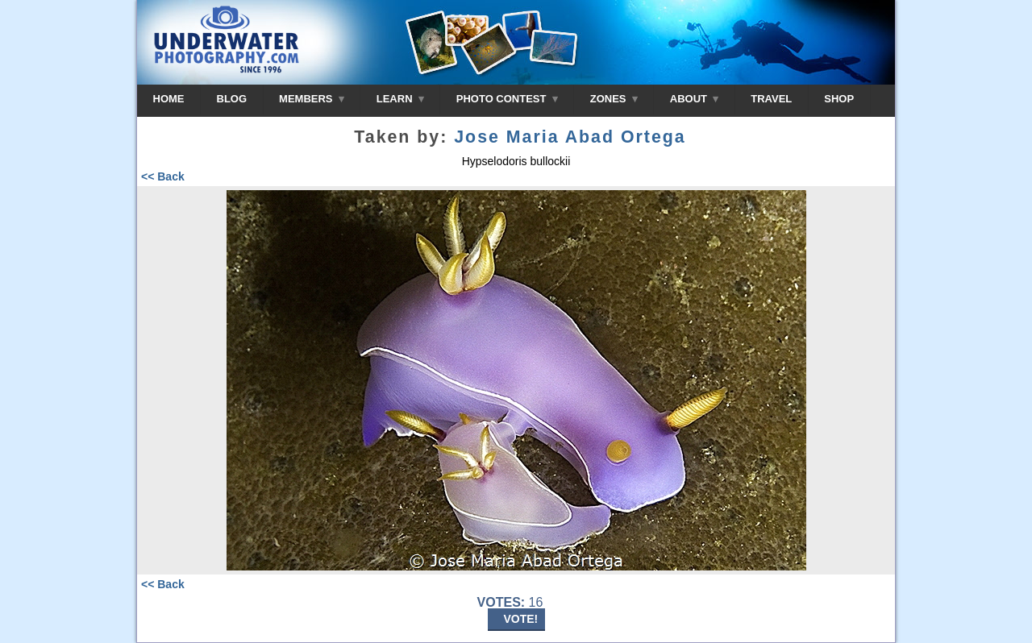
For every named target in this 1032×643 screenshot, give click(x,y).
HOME (169, 99)
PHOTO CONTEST (507, 99)
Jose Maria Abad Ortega (569, 137)
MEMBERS (311, 99)
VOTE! (521, 618)
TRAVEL (771, 99)
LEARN (400, 99)
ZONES (614, 99)
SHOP (839, 99)
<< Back (163, 176)
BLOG (232, 99)
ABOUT (694, 99)
